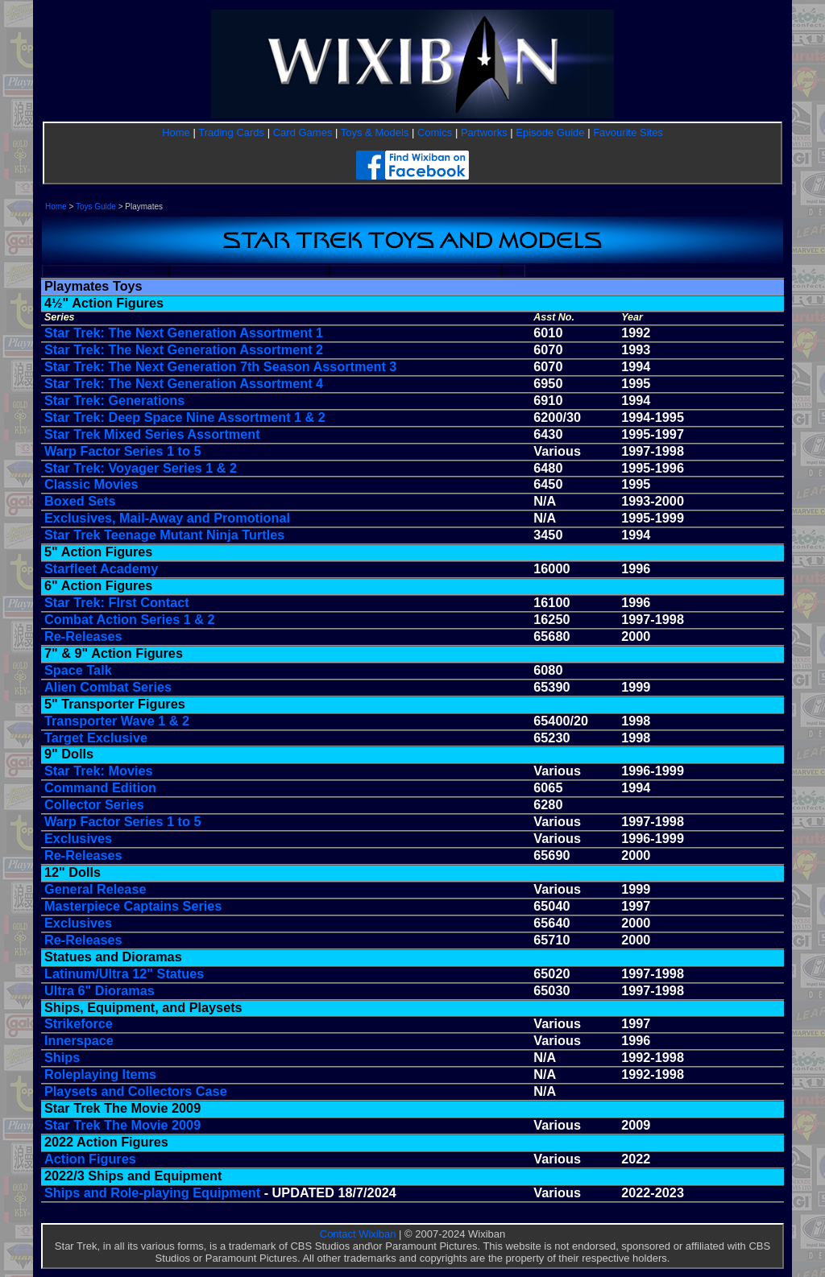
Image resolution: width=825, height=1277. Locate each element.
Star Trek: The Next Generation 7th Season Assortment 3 (220, 366)
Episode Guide (550, 132)
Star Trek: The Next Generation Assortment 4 (183, 383)
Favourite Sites (628, 132)
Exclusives (78, 838)
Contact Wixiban (358, 1234)
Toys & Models (375, 132)
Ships (62, 1057)
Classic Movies (91, 484)
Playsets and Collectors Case (135, 1091)
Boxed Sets (80, 501)
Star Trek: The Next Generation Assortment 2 (183, 349)
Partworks (484, 132)
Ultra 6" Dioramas (99, 990)
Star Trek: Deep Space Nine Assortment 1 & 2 (184, 417)
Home (176, 132)
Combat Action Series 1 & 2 (129, 619)
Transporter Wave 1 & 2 (116, 720)
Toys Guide (96, 206)
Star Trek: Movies (98, 770)
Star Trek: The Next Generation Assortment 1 (183, 332)
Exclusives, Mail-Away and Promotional (167, 517)
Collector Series (94, 804)
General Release (95, 889)
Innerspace (79, 1040)
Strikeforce (78, 1023)
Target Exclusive (95, 737)
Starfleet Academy (101, 568)
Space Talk (78, 670)
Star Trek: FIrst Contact (116, 602)
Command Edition (100, 787)
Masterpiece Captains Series (133, 906)
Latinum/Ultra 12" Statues (124, 973)
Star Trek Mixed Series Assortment (152, 434)
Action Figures (90, 1158)
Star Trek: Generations (114, 400)
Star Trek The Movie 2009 (122, 1125)
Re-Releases (83, 636)
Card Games (303, 132)
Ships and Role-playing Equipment (152, 1192)
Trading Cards (231, 132)
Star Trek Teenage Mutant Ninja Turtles (164, 534)
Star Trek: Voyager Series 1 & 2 (140, 468)
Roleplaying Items (100, 1074)
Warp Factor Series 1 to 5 (122, 451)
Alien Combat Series (108, 687)
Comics (434, 132)
